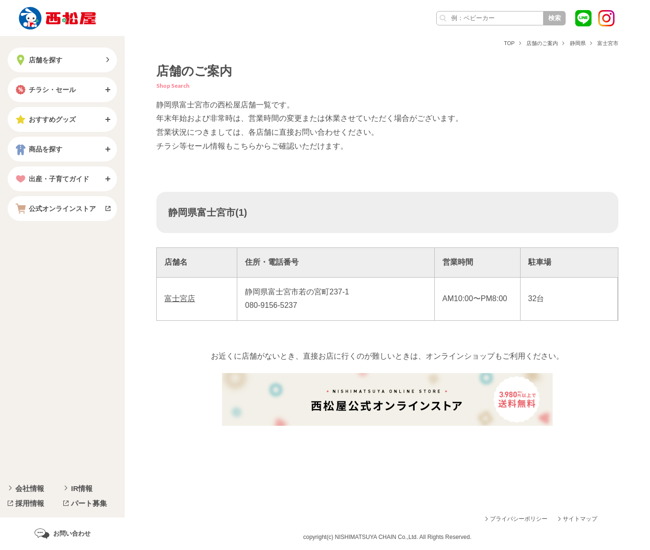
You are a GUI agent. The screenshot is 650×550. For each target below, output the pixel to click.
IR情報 (82, 488)
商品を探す (37, 149)
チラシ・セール (44, 89)
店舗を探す (37, 60)
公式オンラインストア (54, 208)
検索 (554, 18)
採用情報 (29, 503)
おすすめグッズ (44, 119)
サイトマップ (580, 518)
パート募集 (89, 503)
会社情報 (29, 488)
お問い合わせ (72, 533)
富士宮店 (179, 298)
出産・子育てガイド (51, 179)
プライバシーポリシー (518, 518)
